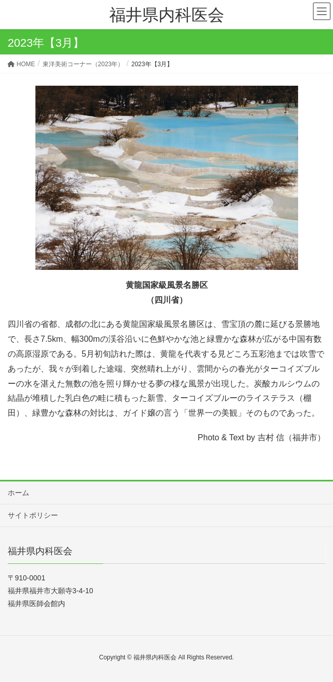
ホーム (18, 493)
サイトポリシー (33, 515)
